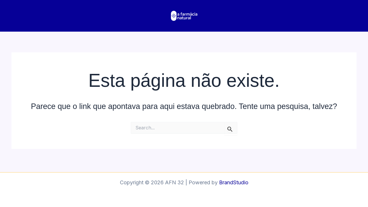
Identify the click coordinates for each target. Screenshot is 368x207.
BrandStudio (233, 182)
